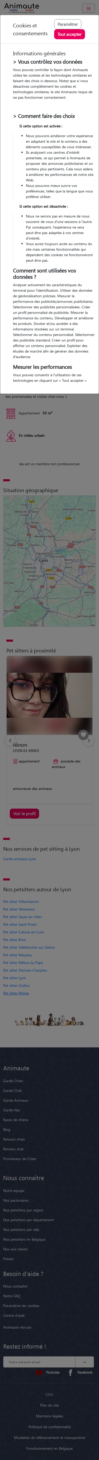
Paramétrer (68, 24)
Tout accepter (70, 34)
